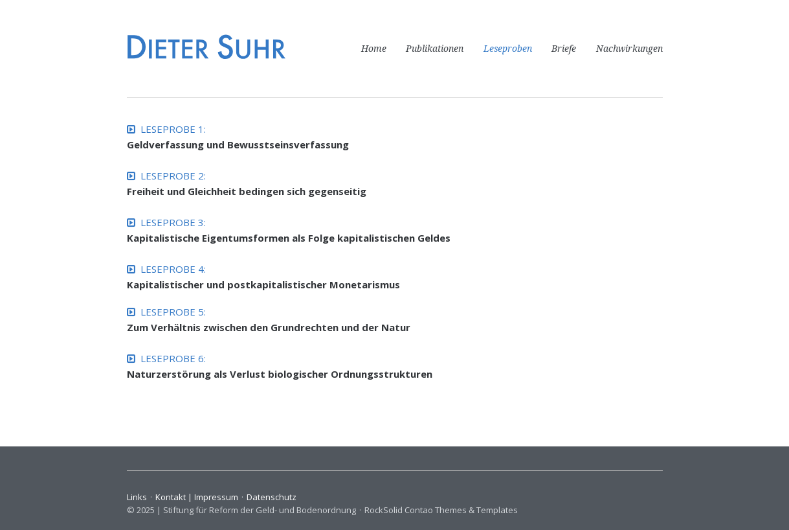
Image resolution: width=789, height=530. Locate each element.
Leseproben (507, 48)
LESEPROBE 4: (166, 268)
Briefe (563, 48)
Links (137, 497)
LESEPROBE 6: (166, 358)
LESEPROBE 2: (166, 175)
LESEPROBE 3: (166, 222)
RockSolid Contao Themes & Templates (441, 510)
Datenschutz (271, 497)
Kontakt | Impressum (196, 497)
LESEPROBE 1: (166, 128)
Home (373, 48)
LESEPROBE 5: (166, 311)
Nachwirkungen (629, 48)
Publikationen (434, 48)
